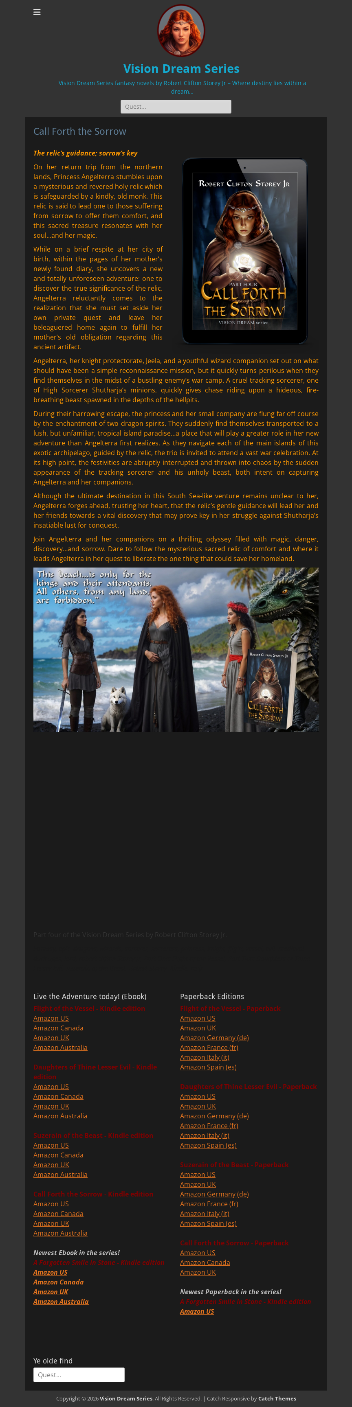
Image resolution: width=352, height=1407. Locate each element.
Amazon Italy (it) (204, 1057)
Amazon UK (51, 1037)
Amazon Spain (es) (208, 1067)
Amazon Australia (60, 1047)
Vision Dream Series (181, 68)
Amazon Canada (58, 1027)
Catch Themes (277, 1398)
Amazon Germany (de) (214, 1037)
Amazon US (51, 1018)
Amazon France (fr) (209, 1047)
